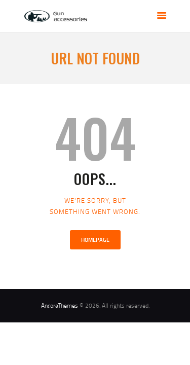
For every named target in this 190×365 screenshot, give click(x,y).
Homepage (95, 240)
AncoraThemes (59, 305)
